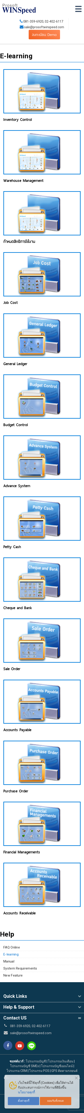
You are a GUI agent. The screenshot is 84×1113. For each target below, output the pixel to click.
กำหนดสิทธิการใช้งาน (19, 241)
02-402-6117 (54, 21)
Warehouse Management (23, 180)
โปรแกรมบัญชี (36, 1061)
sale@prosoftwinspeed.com (44, 27)
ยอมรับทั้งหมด (55, 1100)
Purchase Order (15, 791)
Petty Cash (12, 547)
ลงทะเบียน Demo (44, 34)
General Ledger (15, 364)
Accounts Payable (17, 730)
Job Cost (10, 302)
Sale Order (11, 669)
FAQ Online (11, 947)
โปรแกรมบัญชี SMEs (24, 1066)
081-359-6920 (33, 21)
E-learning (11, 954)
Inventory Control (17, 119)
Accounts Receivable (19, 913)
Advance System (16, 486)
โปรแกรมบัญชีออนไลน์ (57, 1066)
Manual (8, 961)
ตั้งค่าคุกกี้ (23, 1100)
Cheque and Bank (17, 608)
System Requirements (20, 968)
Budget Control (15, 425)
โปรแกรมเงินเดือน (60, 1061)
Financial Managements (21, 852)
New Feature (13, 975)
